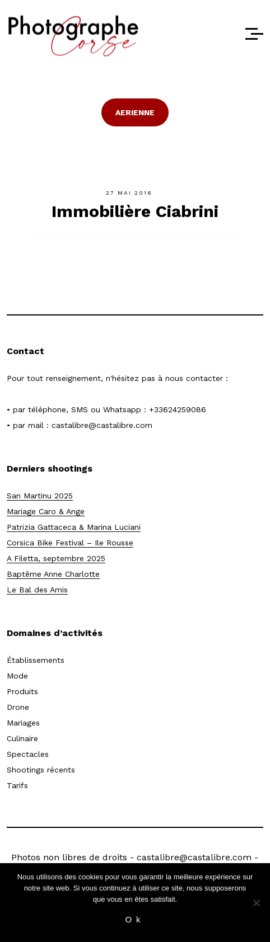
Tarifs (17, 785)
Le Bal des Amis (37, 589)
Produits (22, 691)
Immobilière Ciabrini (135, 211)
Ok (135, 919)
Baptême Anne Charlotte (53, 573)
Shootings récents (41, 769)
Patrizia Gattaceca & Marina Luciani (74, 526)
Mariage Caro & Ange (46, 511)
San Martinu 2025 (40, 495)
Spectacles (28, 754)
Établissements (35, 660)
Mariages (23, 722)
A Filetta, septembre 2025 (56, 558)
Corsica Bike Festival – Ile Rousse (70, 542)
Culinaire (22, 738)
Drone (18, 707)
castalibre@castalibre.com (102, 425)
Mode (17, 675)
